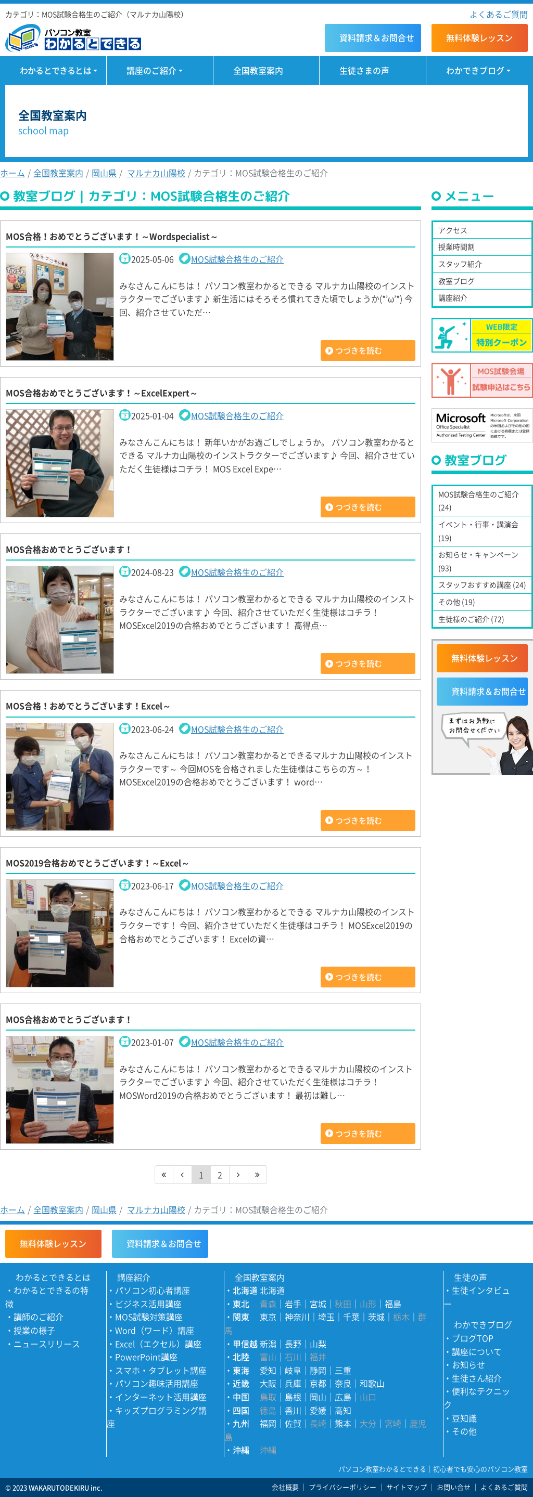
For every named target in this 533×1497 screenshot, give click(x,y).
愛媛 (318, 1410)
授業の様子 (34, 1330)
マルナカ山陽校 (156, 172)
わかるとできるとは (55, 70)
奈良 (343, 1383)
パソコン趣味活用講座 (156, 1383)
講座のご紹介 (151, 70)
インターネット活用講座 (161, 1396)
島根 (293, 1396)
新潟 (268, 1343)
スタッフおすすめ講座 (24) (482, 584)
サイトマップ (406, 1487)
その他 (464, 1431)
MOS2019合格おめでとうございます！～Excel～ (97, 862)
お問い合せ (454, 1487)
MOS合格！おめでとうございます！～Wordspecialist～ (112, 236)
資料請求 (376, 37)
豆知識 (464, 1418)
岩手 (293, 1303)
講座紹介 (452, 297)
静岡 (318, 1370)
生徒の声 (470, 1277)
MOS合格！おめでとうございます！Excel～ (88, 705)
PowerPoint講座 (146, 1356)
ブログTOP (472, 1338)
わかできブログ (475, 70)
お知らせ (468, 1364)
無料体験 (479, 37)
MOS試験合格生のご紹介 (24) (478, 501)
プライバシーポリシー (342, 1487)
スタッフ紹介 (460, 263)
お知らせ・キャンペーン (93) (478, 561)
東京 (268, 1316)
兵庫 (293, 1383)
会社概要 (285, 1487)
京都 (318, 1383)
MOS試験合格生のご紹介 (237, 259)
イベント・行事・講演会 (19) (478, 531)
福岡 (268, 1423)
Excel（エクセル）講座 (158, 1343)
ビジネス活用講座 (148, 1303)
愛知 (268, 1370)
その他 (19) (456, 601)
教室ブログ (456, 281)
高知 (343, 1410)
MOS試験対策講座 (149, 1316)
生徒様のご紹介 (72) (471, 619)
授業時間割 (456, 246)
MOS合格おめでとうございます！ (69, 549)
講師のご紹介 (39, 1316)
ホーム (12, 172)
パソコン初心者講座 (152, 1290)
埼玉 (326, 1316)
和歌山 (372, 1383)
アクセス (452, 230)
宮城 (318, 1303)
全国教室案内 (258, 70)
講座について (477, 1351)
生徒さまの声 (364, 70)
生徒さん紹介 (477, 1378)
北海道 (272, 1290)
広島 (343, 1396)
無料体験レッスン (484, 658)
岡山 (318, 1396)
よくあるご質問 (498, 14)
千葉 (351, 1316)
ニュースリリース (47, 1343)
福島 (393, 1303)
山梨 (318, 1343)
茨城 (376, 1316)
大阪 (268, 1383)
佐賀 (293, 1423)
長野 (293, 1343)
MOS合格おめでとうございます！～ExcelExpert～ (102, 392)
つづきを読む (358, 350)
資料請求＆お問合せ (488, 691)
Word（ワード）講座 (154, 1330)
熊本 (343, 1423)
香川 (293, 1410)
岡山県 (104, 172)
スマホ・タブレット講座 (161, 1370)
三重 (343, 1370)
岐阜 (293, 1370)
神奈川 (297, 1316)
